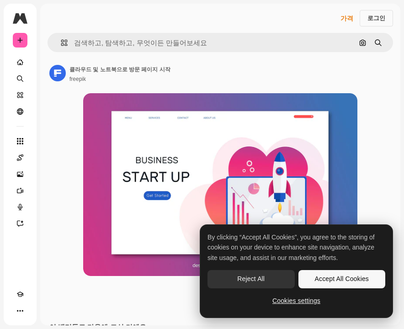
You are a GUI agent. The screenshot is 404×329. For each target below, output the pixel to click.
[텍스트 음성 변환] (20, 207)
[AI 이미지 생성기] (20, 174)
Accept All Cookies (342, 278)
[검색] (20, 78)
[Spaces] (20, 157)
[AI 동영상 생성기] (20, 190)
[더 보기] (20, 310)
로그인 (376, 18)
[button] (60, 42)
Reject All (251, 278)
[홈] (20, 62)
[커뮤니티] (20, 111)
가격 (346, 18)
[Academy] (20, 294)
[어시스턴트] (20, 223)
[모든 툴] (20, 141)
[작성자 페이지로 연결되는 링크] (57, 73)
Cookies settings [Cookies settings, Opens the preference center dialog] (296, 300)
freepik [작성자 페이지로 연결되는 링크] (77, 79)
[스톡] (20, 95)
